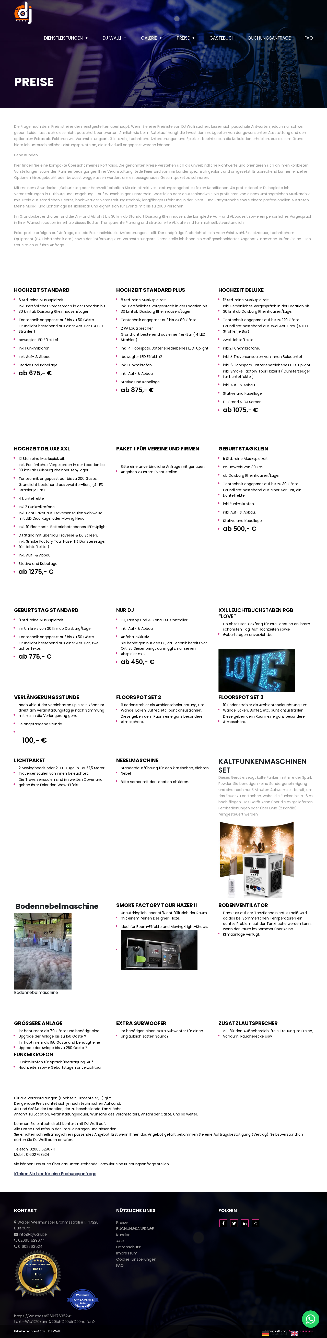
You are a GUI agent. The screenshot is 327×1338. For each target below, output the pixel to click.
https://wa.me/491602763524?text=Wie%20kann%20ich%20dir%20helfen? (54, 1318)
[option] (302, 1333)
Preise (183, 38)
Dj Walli (112, 38)
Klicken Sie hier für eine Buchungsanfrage (55, 1174)
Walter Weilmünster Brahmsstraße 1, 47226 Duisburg (56, 1225)
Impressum (126, 1253)
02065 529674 (29, 1240)
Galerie (149, 38)
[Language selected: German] (289, 1333)
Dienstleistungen (63, 38)
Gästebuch (222, 38)
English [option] (307, 1333)
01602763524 (28, 1246)
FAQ (309, 38)
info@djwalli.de (30, 1234)
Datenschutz (128, 1247)
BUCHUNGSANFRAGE (269, 38)
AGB (120, 1240)
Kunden (123, 1234)
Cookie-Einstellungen (136, 1259)
